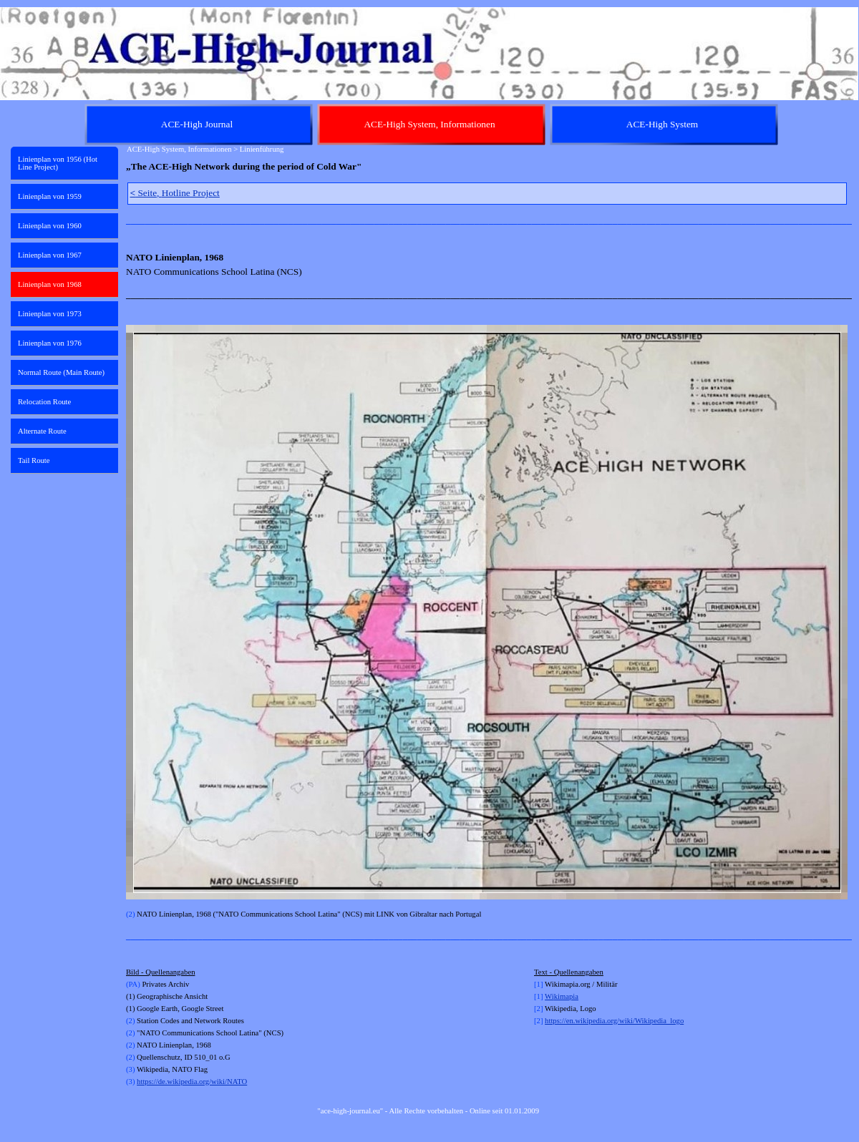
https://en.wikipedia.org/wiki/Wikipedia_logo (614, 1021)
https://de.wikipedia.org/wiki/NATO (192, 1081)
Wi (549, 996)
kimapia (566, 996)
